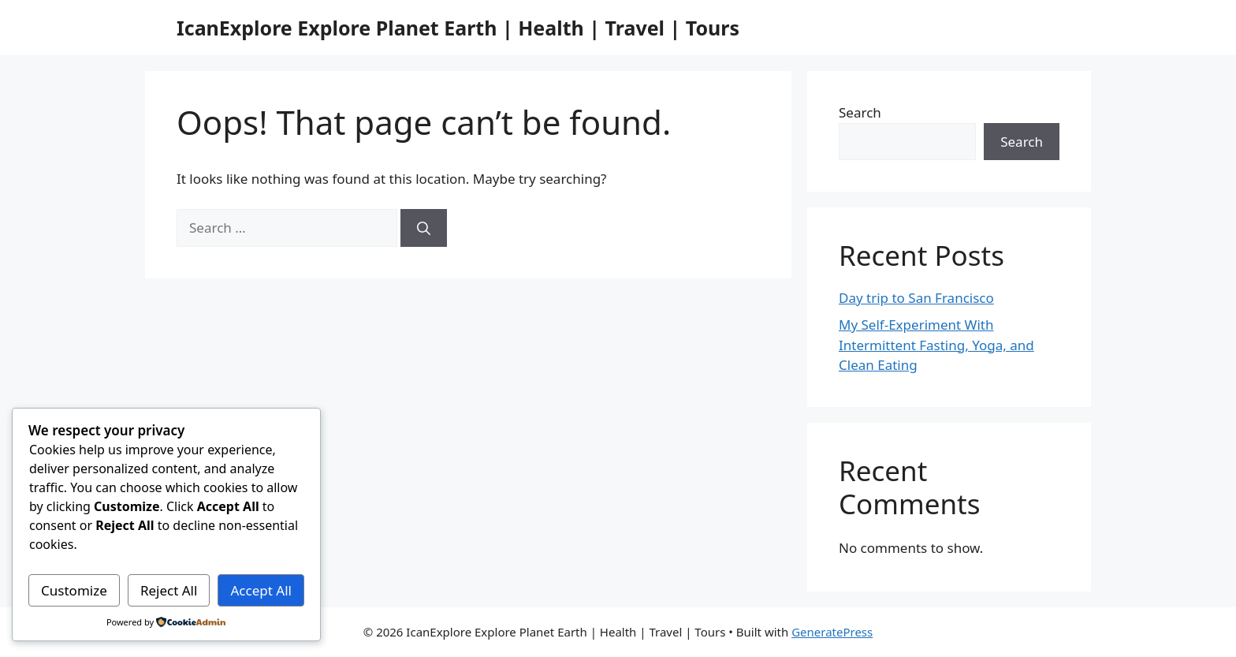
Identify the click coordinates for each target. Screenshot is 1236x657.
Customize (74, 590)
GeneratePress (832, 632)
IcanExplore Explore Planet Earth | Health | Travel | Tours (458, 27)
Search (860, 112)
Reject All (169, 590)
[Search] (423, 228)
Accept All (261, 590)
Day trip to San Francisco (916, 298)
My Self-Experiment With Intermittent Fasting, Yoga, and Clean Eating (936, 344)
